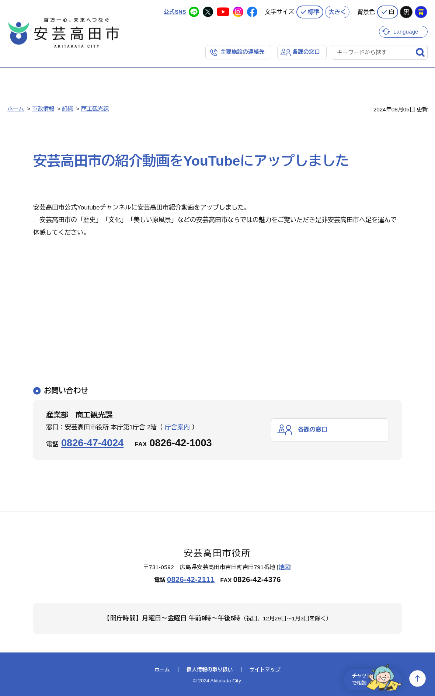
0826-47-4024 (92, 442)
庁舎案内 (177, 426)
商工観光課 (95, 108)
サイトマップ (265, 669)
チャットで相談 (373, 678)
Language (406, 30)
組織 (67, 108)
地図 (284, 567)
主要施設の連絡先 (242, 51)
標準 (314, 11)
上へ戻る (417, 678)
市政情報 (43, 108)
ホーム (15, 108)
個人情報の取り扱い (210, 669)
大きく (337, 11)
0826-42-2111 (191, 579)
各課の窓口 (306, 51)
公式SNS (174, 11)
